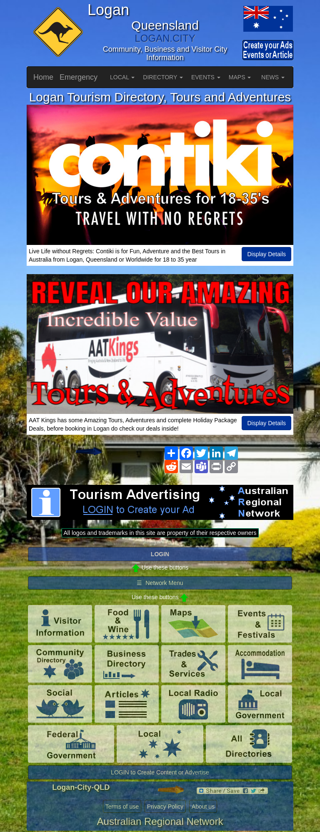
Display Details (266, 254)
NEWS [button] (273, 77)
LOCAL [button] (122, 77)
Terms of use (122, 806)
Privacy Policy (165, 806)
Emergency (79, 77)
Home (43, 77)
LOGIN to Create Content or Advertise (160, 772)
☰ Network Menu (160, 583)
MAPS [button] (240, 77)
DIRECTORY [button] (163, 77)
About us (203, 806)
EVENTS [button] (205, 77)
